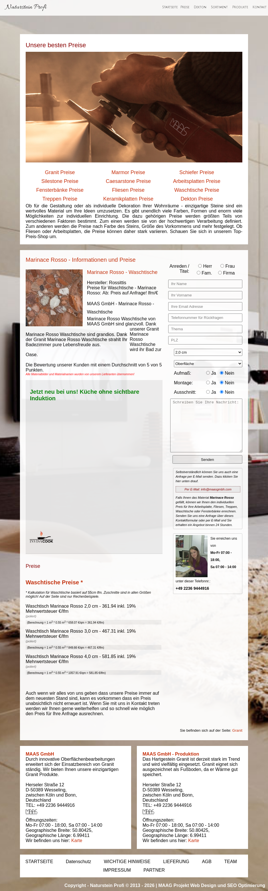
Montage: (183, 382)
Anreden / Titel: (179, 269)
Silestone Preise (59, 181)
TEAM (230, 861)
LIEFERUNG (176, 861)
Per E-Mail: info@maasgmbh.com (208, 489)
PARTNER (154, 870)
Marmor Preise (128, 172)
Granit (237, 730)
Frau (227, 266)
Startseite (170, 7)
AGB (207, 861)
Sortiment (219, 7)
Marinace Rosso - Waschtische (122, 272)
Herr (205, 266)
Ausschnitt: (185, 392)
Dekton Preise (196, 199)
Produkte (240, 7)
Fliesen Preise (128, 190)
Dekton (200, 7)
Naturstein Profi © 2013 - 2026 (122, 885)
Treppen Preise (59, 199)
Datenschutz (78, 861)
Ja (211, 373)
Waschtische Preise (196, 190)
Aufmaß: (182, 373)
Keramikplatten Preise (128, 199)
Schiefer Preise (196, 172)
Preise (184, 7)
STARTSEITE (39, 861)
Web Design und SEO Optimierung (227, 885)
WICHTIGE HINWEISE (127, 861)
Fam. (204, 273)
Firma (226, 273)
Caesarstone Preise (128, 181)
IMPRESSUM (117, 870)
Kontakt (260, 7)
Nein (227, 373)
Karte (76, 840)
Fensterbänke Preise (60, 190)
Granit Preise (60, 172)
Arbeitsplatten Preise (196, 181)
